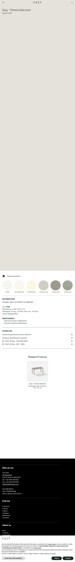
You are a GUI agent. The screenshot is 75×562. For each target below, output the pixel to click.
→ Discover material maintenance (14, 305)
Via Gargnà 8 (7, 457)
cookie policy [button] (37, 548)
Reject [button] (57, 558)
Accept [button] (68, 558)
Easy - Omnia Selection (16, 10)
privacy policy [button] (52, 544)
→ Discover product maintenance (14, 303)
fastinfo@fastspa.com (10, 467)
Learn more (37, 423)
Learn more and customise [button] (13, 558)
